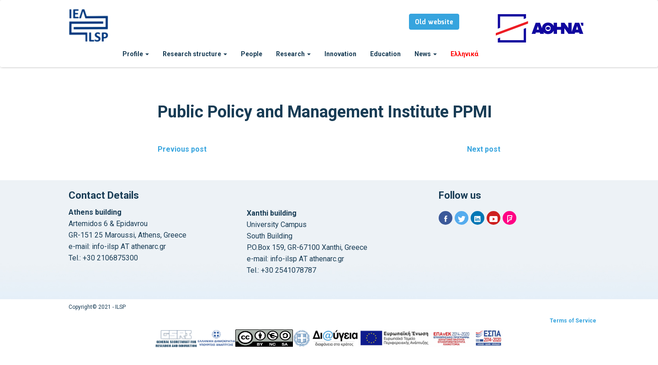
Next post (483, 149)
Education (385, 54)
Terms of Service (573, 320)
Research (293, 54)
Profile (135, 54)
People (251, 54)
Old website (434, 22)
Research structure (195, 54)
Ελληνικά (464, 54)
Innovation (340, 54)
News (425, 54)
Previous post (182, 149)
